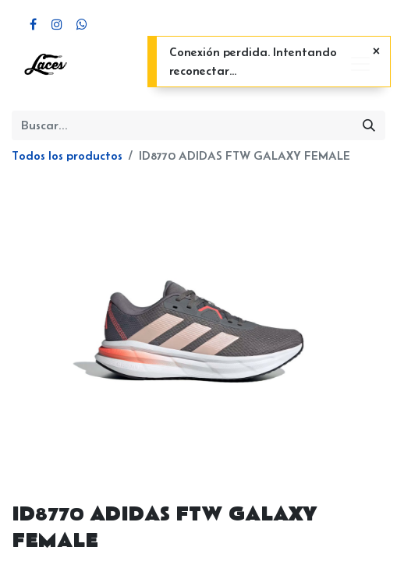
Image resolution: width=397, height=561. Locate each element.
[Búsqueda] (369, 125)
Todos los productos (67, 155)
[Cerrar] (376, 51)
